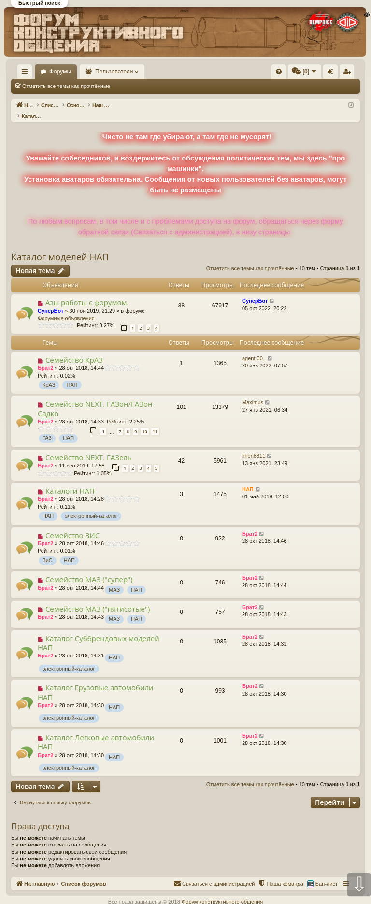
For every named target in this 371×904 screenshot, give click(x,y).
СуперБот (50, 301)
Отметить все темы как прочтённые (66, 86)
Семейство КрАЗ (74, 349)
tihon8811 (253, 446)
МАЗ (114, 580)
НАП (71, 375)
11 (155, 421)
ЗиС (48, 550)
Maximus (252, 392)
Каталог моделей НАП (60, 246)
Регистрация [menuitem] (348, 73)
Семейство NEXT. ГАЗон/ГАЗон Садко (95, 398)
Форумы (105, 71)
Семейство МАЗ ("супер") (89, 569)
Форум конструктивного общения (222, 891)
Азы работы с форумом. (87, 292)
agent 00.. (254, 348)
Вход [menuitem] (333, 73)
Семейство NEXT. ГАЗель (88, 447)
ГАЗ (47, 428)
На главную (56, 71)
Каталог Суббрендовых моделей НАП (98, 632)
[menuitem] (202, 71)
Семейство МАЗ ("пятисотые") (97, 598)
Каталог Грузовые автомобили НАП (96, 681)
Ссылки (27, 73)
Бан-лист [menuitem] (326, 873)
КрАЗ (49, 375)
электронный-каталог (91, 506)
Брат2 (45, 358)
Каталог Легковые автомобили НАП (96, 731)
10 (144, 421)
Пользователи (160, 71)
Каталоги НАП (70, 480)
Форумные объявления (66, 308)
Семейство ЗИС (72, 525)
